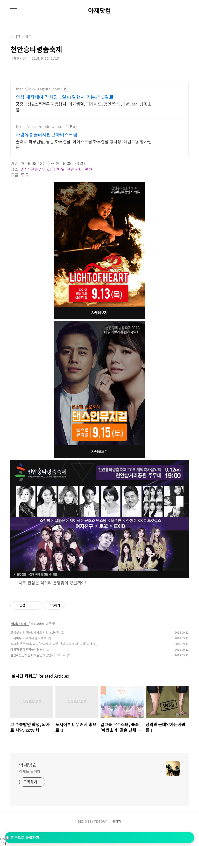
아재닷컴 (99, 10)
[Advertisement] (99, 118)
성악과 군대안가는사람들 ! (27, 649)
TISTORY (100, 821)
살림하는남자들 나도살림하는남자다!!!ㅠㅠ (38, 654)
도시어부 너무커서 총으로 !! (28, 637)
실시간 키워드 (20, 623)
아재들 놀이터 (29, 770)
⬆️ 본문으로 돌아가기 (22, 837)
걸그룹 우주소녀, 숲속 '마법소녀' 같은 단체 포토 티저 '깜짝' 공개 (51, 643)
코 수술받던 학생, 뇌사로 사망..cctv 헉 (34, 631)
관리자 (116, 821)
